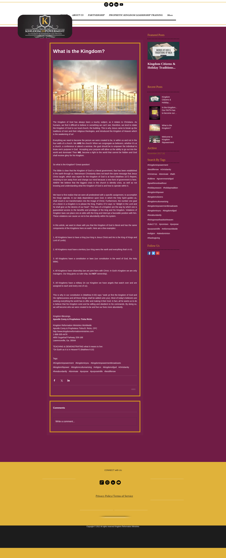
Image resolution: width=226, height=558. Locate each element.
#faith (172, 174)
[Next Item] (174, 51)
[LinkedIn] (116, 4)
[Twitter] (111, 4)
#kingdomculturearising (81, 367)
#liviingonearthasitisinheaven (160, 220)
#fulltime (151, 179)
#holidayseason (154, 188)
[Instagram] (106, 4)
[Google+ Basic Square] (157, 253)
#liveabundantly (60, 371)
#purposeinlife (96, 371)
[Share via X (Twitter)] (61, 380)
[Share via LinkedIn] (68, 380)
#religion (97, 367)
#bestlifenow (110, 371)
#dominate (73, 371)
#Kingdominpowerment (63, 363)
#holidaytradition (170, 188)
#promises (163, 224)
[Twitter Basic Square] (153, 253)
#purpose (84, 371)
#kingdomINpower (61, 367)
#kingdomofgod (110, 367)
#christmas (152, 174)
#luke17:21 (152, 224)
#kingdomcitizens (155, 197)
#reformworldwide (170, 229)
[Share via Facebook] (54, 380)
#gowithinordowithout (156, 183)
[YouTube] (121, 4)
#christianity (123, 367)
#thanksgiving (153, 238)
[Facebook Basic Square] (149, 253)
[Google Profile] (102, 482)
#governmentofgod (165, 179)
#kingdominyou (82, 363)
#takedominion (163, 233)
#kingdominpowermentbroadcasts (106, 363)
